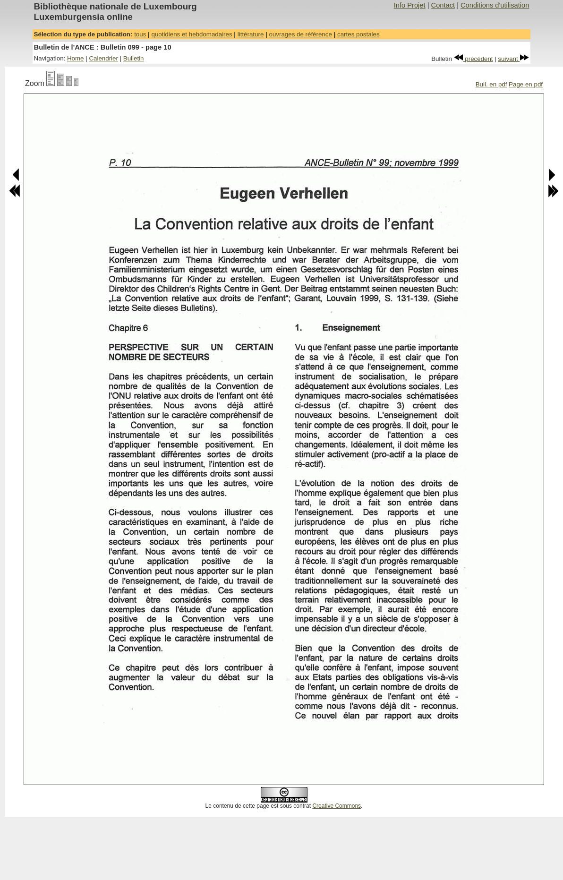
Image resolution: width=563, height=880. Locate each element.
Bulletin (133, 58)
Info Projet (410, 5)
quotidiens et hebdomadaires (191, 34)
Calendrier (103, 58)
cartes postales (358, 34)
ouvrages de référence (300, 34)
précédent (473, 58)
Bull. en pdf (491, 84)
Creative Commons (336, 806)
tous (140, 34)
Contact (443, 5)
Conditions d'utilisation (495, 5)
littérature (251, 34)
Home (75, 58)
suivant (513, 58)
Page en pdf (526, 84)
